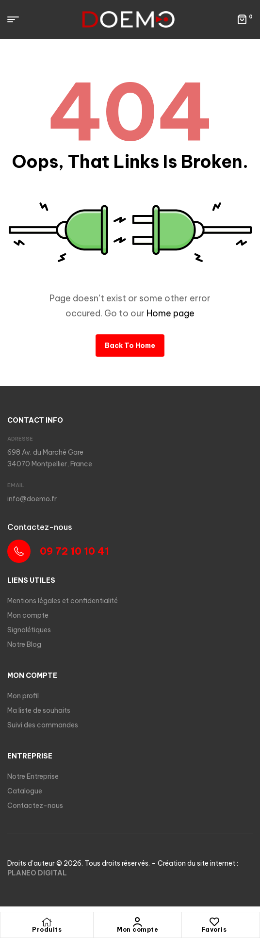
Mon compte (137, 929)
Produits (47, 929)
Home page (170, 313)
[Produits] (47, 922)
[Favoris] (214, 922)
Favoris (214, 929)
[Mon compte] (138, 922)
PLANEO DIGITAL (37, 873)
